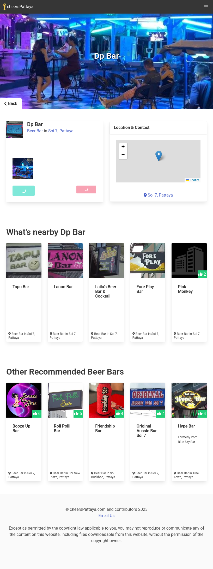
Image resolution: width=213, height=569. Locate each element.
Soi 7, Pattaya (61, 130)
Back (10, 103)
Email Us (106, 515)
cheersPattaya (18, 6)
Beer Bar (35, 130)
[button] (158, 156)
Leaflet (192, 180)
